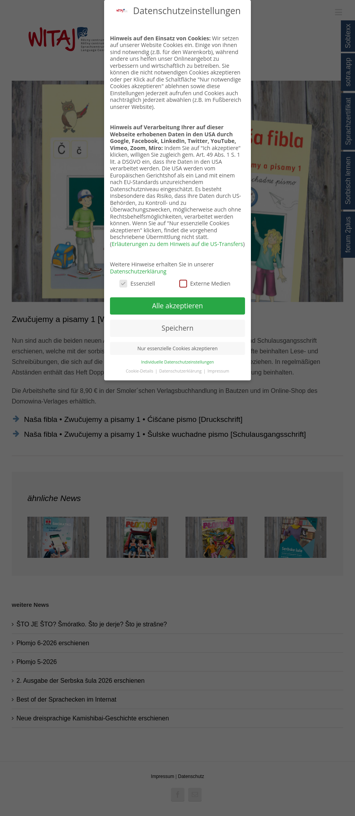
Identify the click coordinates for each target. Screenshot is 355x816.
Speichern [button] (177, 328)
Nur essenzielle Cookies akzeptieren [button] (177, 348)
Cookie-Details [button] (140, 371)
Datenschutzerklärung (138, 271)
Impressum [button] (218, 371)
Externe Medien (205, 283)
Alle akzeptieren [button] (177, 305)
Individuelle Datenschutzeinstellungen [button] (177, 362)
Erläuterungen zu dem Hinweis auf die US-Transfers (177, 244)
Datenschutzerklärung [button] (181, 371)
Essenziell (137, 283)
